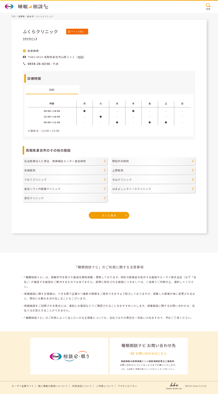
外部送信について (82, 386)
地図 (80, 57)
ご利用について (105, 386)
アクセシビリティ (127, 386)
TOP (13, 16)
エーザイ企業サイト (23, 386)
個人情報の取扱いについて (53, 386)
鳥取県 (21, 16)
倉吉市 (30, 16)
